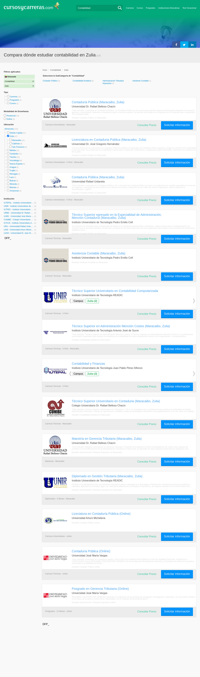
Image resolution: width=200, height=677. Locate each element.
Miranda (13, 184)
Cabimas (16, 144)
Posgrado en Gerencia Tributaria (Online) (100, 588)
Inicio (45, 70)
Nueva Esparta (16, 164)
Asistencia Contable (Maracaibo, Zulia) (98, 253)
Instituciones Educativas (168, 8)
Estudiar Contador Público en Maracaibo (89, 118)
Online (10, 119)
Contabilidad (55, 70)
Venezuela (9, 129)
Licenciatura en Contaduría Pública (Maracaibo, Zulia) (109, 139)
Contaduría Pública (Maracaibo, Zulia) (98, 102)
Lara (12, 177)
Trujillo (12, 170)
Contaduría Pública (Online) (91, 551)
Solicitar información (177, 125)
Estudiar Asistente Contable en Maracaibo (90, 262)
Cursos (140, 8)
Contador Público (50, 81)
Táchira (13, 157)
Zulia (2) (92, 301)
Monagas (14, 174)
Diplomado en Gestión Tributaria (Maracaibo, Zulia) (107, 476)
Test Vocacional (189, 8)
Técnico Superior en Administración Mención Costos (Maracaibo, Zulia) (121, 326)
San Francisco (18, 147)
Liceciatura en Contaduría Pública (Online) (101, 513)
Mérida (13, 150)
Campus (78, 301)
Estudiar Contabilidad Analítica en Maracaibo (91, 340)
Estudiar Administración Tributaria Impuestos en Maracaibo (97, 452)
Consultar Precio (146, 125)
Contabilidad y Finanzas (88, 363)
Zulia (12, 136)
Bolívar (13, 181)
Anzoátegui (14, 160)
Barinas (13, 187)
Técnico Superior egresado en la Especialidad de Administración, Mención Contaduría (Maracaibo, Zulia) (117, 216)
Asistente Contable (140, 81)
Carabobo (14, 154)
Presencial (11, 116)
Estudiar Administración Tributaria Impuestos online (94, 602)
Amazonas (14, 191)
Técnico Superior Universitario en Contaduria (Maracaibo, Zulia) (116, 401)
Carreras (130, 8)
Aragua (13, 167)
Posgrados (150, 8)
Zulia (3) (92, 373)
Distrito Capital (16, 133)
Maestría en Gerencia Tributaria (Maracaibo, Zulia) (107, 438)
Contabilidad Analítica (82, 81)
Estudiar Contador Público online (86, 523)
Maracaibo (16, 140)
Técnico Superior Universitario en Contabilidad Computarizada (115, 291)
